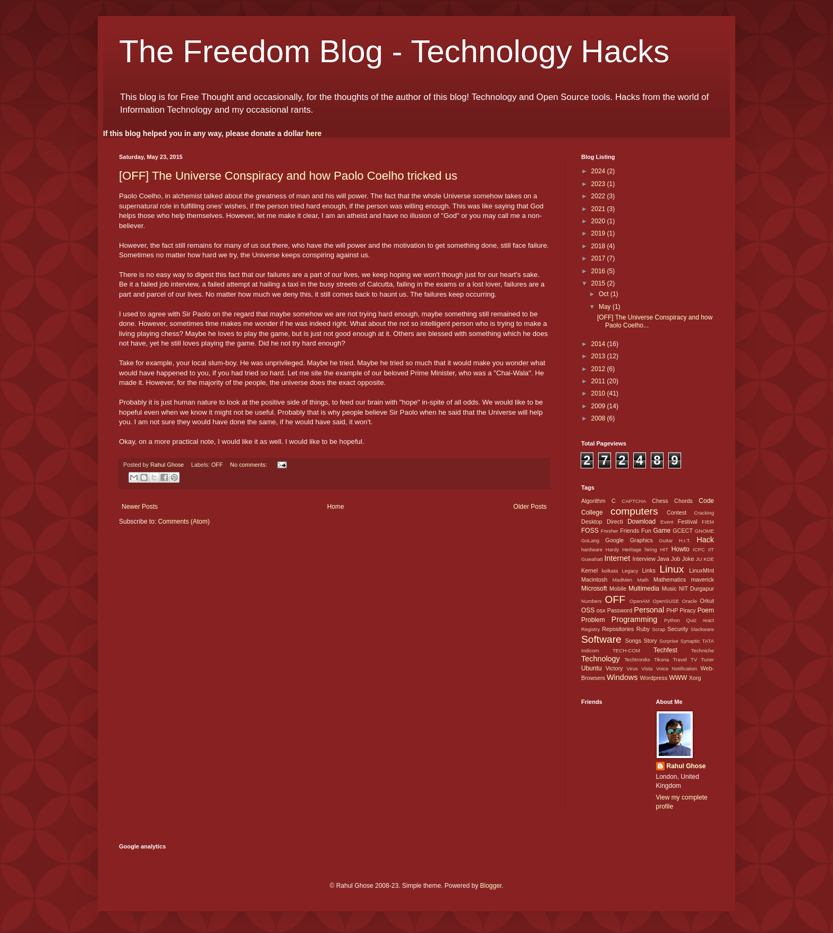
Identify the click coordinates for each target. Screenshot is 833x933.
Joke (688, 559)
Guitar (666, 540)
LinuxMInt (701, 570)
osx (601, 610)
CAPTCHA (634, 501)
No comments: (249, 464)
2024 (599, 171)
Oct (604, 294)
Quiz (691, 620)
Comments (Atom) (183, 521)
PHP (672, 610)
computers (634, 511)
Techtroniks (637, 659)
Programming (634, 619)
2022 (599, 196)
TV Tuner (702, 659)
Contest (676, 512)
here (314, 133)
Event (667, 522)
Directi (615, 521)
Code (706, 501)
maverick (702, 579)
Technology (600, 658)
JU (699, 559)
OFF (217, 464)
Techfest (665, 650)
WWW (678, 678)
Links (649, 570)
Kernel (589, 570)
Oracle (689, 601)
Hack (705, 539)
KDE (708, 559)
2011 (599, 381)
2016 (599, 271)
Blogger (491, 885)
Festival (688, 521)
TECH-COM (626, 650)
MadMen (622, 580)
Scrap (658, 629)
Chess (660, 501)
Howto (681, 549)
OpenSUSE (666, 601)
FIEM (708, 522)
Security (677, 629)
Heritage (631, 549)
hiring (650, 549)
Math (642, 580)
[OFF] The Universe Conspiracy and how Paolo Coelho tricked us (288, 175)
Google (614, 540)
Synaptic (690, 641)
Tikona (661, 659)
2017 (599, 258)
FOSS (590, 530)
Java (663, 559)
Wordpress (653, 678)
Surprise (668, 641)
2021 (599, 209)
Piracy (688, 610)
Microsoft (594, 588)
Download (641, 521)
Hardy (612, 549)
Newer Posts (140, 506)
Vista (646, 668)
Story (650, 640)
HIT (664, 549)
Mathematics (669, 579)
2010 (599, 393)
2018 (599, 246)
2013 (599, 356)
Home (335, 506)
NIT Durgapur (696, 588)
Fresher (609, 531)
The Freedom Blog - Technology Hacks (394, 51)
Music (668, 588)
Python (672, 620)
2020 (599, 221)
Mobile (617, 588)
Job (675, 559)
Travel (680, 659)
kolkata (610, 571)
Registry (590, 629)
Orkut (707, 601)
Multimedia (643, 588)
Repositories (618, 629)
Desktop (591, 521)
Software (601, 639)
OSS (587, 610)
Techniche (702, 650)
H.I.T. (685, 540)
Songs (633, 640)
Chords (683, 501)
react (708, 620)
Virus (632, 668)
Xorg (695, 678)
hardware (591, 549)
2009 (599, 406)
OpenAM (640, 601)
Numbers (591, 601)
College (592, 512)
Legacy (630, 571)
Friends (629, 530)
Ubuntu (591, 668)
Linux (671, 569)
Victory (614, 668)
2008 (599, 418)
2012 (599, 369)
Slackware (702, 629)
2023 (599, 184)
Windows (622, 677)
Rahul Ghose (686, 766)
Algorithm (593, 501)
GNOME (704, 531)
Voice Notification (676, 668)
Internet (617, 558)
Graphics (641, 540)
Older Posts (530, 506)
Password (619, 610)
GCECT (683, 530)
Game (661, 530)
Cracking (704, 513)
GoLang (590, 540)
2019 (599, 233)
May (606, 306)
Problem (593, 620)
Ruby (643, 629)
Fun (646, 530)
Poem (706, 610)
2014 (599, 344)
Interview (643, 559)
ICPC (699, 549)
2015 (599, 283)
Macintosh (594, 579)
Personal (649, 610)
